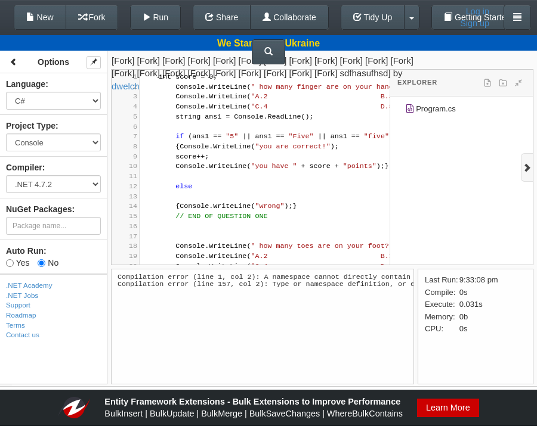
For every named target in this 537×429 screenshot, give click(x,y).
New (40, 17)
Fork (92, 17)
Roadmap (21, 315)
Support (18, 305)
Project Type (30, 125)
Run (156, 17)
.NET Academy (29, 285)
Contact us (22, 334)
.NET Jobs (22, 295)
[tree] (461, 110)
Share (221, 17)
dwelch (126, 86)
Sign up (474, 23)
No (48, 263)
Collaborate (289, 17)
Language (25, 84)
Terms (15, 325)
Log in (477, 11)
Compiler (24, 167)
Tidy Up (372, 17)
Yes (17, 263)
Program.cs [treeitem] (430, 110)
